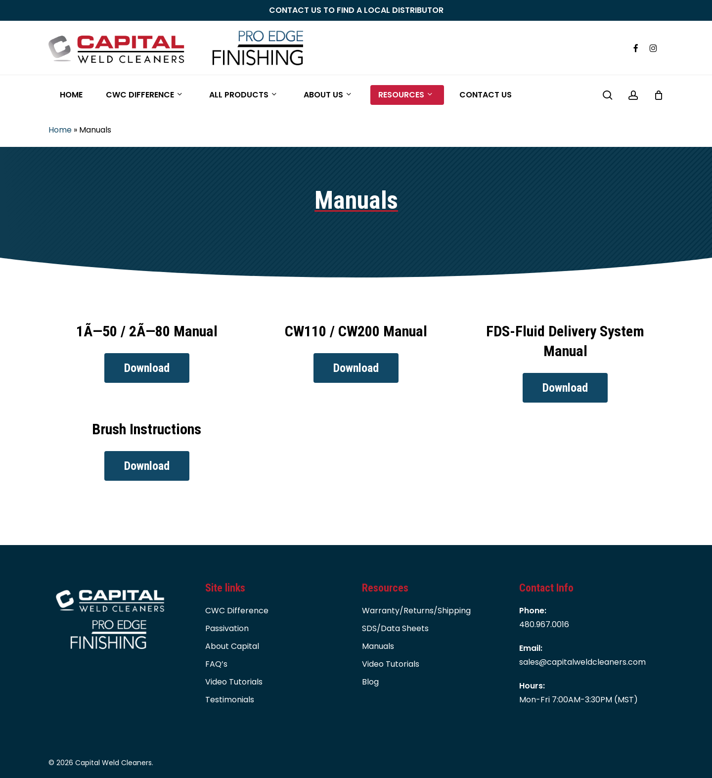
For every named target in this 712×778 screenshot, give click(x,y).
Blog (370, 681)
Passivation (227, 628)
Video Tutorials (234, 681)
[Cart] (658, 95)
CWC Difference (236, 610)
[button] (146, 368)
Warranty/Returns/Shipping (416, 610)
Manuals (378, 646)
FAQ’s (216, 664)
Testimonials (229, 699)
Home (60, 130)
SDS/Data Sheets (395, 628)
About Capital (232, 646)
